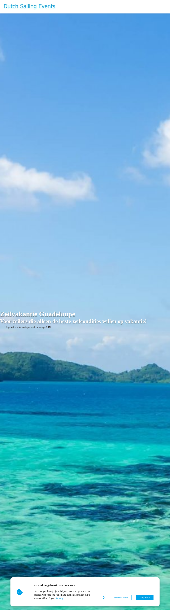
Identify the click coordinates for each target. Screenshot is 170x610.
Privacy (59, 598)
